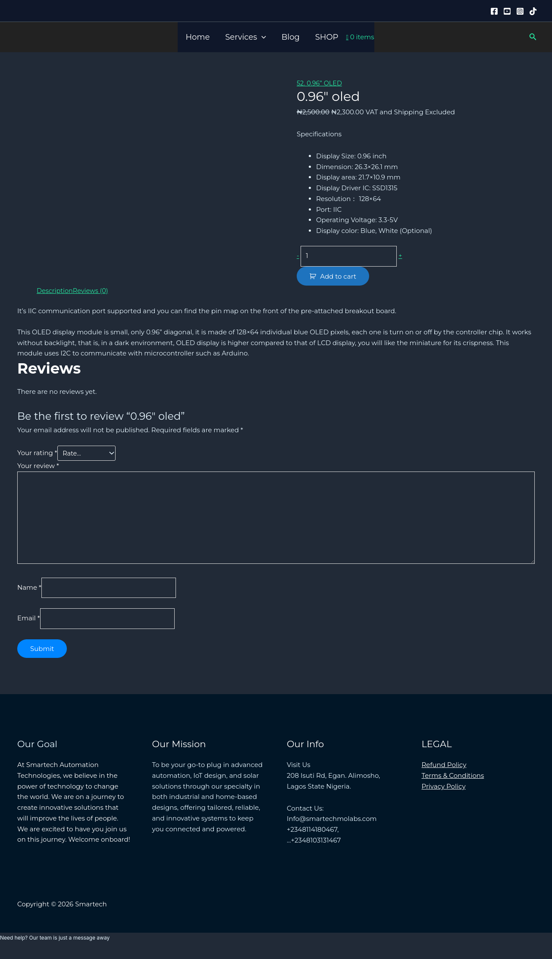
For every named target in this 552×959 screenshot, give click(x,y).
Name (29, 592)
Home (197, 37)
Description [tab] (55, 291)
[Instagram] (520, 11)
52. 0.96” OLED (320, 83)
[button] (261, 37)
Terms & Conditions (453, 782)
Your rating (37, 454)
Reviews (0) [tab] (92, 291)
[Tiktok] (533, 11)
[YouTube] (507, 11)
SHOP (327, 37)
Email (28, 624)
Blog (291, 37)
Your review (38, 467)
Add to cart (338, 277)
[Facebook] (494, 11)
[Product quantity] (351, 256)
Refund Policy (444, 771)
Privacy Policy (444, 793)
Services (245, 37)
